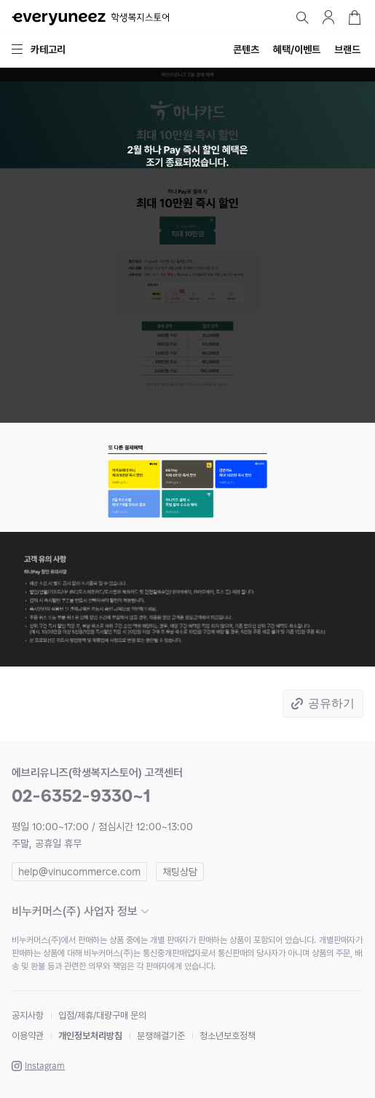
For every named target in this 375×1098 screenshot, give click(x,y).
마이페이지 (328, 17)
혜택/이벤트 (296, 49)
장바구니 (354, 17)
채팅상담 (179, 872)
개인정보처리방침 (90, 1035)
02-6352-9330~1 (81, 795)
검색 (302, 17)
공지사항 (28, 1015)
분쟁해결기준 (161, 1035)
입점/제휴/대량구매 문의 (102, 1015)
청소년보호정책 (228, 1035)
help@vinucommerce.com (79, 872)
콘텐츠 (246, 49)
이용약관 (28, 1035)
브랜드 (347, 49)
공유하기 (331, 703)
